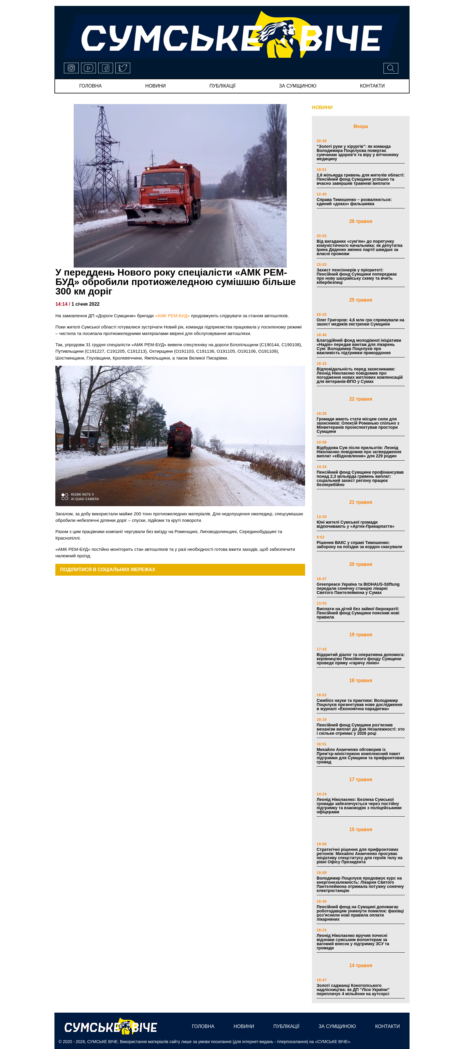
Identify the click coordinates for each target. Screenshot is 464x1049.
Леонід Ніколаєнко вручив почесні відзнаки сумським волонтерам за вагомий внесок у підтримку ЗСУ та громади (353, 941)
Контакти (372, 85)
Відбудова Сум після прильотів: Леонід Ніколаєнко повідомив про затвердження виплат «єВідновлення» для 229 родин (359, 451)
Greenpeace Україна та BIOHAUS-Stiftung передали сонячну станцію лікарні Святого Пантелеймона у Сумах (358, 588)
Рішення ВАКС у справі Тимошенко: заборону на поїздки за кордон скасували (359, 544)
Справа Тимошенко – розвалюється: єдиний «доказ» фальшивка (354, 201)
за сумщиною (297, 85)
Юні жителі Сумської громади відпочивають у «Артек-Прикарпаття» (355, 524)
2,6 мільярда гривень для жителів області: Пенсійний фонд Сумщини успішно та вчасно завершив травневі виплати (361, 179)
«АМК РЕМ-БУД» (172, 315)
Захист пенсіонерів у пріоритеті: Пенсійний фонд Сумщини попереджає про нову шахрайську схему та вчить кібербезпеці (357, 276)
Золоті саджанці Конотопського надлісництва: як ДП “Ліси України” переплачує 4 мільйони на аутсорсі (353, 989)
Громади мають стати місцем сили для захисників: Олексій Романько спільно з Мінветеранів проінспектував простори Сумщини (358, 425)
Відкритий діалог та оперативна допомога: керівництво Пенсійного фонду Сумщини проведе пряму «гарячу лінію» (361, 658)
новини (155, 85)
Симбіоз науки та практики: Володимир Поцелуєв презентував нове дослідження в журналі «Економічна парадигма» (359, 704)
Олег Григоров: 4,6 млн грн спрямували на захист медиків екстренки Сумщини (360, 322)
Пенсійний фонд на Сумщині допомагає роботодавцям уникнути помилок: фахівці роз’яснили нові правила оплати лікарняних (360, 913)
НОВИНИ (322, 107)
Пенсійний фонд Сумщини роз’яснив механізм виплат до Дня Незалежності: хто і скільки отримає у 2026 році (361, 729)
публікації (223, 85)
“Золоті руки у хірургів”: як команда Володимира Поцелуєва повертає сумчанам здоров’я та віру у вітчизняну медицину (358, 152)
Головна (90, 85)
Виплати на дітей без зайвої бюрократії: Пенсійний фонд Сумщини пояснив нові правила (358, 612)
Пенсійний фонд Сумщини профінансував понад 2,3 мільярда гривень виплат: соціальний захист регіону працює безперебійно (360, 478)
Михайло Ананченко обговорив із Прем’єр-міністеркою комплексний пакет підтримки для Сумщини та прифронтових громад (361, 755)
